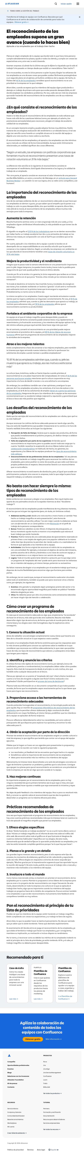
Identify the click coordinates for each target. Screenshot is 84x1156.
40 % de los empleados (26, 80)
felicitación (54, 523)
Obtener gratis (32, 1039)
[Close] (80, 17)
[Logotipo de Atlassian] (12, 4)
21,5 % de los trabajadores (39, 231)
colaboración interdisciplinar (23, 448)
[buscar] (56, 3)
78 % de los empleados (44, 304)
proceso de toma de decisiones (51, 681)
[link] (66, 4)
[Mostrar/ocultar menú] (78, 4)
